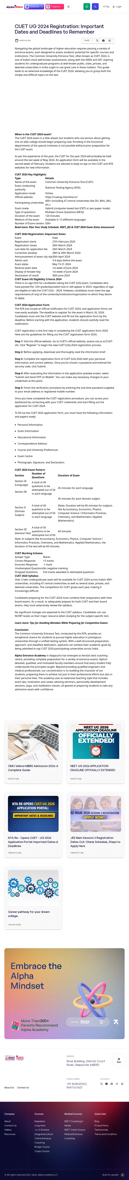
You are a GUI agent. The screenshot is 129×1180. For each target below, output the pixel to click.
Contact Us (23, 1087)
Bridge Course (42, 1146)
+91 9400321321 (77, 1084)
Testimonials (101, 1129)
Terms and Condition (105, 1134)
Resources (9, 1134)
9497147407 (75, 1087)
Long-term (40, 1125)
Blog (96, 1121)
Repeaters (40, 1121)
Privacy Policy (101, 1125)
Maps (119, 1060)
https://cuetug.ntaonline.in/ (61, 197)
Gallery (8, 1129)
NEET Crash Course (74, 1129)
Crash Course (42, 1151)
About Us (9, 1087)
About (7, 1121)
